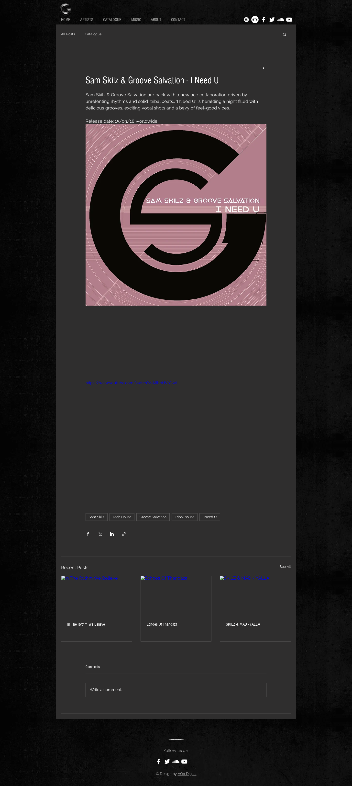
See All (285, 567)
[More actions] (263, 67)
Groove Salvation (153, 517)
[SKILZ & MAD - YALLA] (255, 596)
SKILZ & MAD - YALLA (243, 624)
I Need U (210, 517)
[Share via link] (123, 534)
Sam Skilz (96, 517)
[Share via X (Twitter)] (100, 534)
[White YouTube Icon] (289, 19)
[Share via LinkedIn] (112, 534)
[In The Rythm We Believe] (96, 596)
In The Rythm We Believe (86, 624)
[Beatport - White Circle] (255, 19)
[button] (284, 34)
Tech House (122, 517)
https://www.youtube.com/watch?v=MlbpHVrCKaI (131, 383)
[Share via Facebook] (88, 534)
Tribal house (184, 517)
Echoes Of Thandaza (162, 624)
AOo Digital (187, 774)
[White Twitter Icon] (272, 19)
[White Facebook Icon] (263, 19)
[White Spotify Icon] (246, 19)
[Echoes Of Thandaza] (176, 596)
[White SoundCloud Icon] (280, 19)
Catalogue (93, 34)
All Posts (68, 34)
